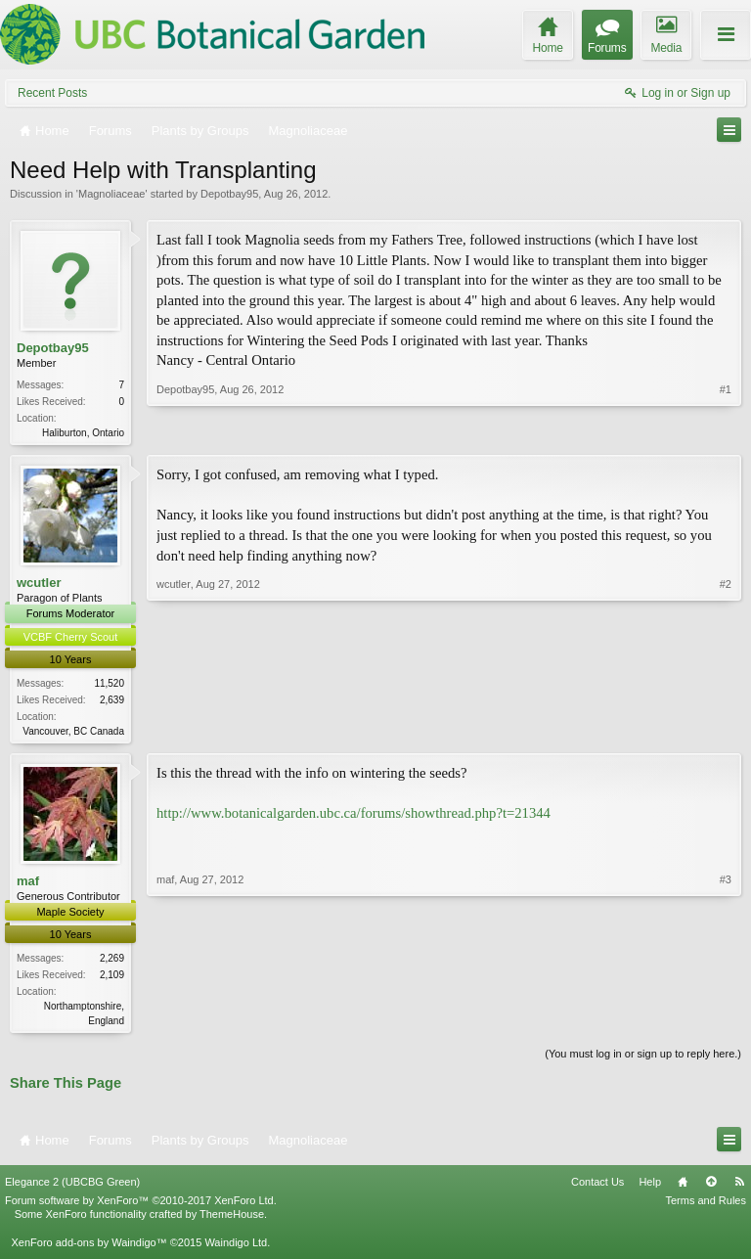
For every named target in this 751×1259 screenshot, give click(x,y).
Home (682, 1187)
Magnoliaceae (112, 194)
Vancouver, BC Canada (73, 733)
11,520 (109, 685)
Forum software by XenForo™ (141, 1206)
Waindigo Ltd (235, 1247)
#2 (725, 730)
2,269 (112, 962)
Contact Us (597, 1187)
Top (711, 1187)
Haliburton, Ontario (83, 432)
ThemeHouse (231, 1220)
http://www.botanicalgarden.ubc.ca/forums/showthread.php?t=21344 (353, 817)
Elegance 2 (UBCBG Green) (72, 1187)
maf (28, 884)
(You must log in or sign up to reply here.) (643, 1059)
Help (650, 1187)
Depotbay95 (229, 194)
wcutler (39, 584)
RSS (739, 1187)
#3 (725, 1021)
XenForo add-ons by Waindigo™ (88, 1247)
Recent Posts (52, 93)
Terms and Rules (705, 1206)
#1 (725, 430)
